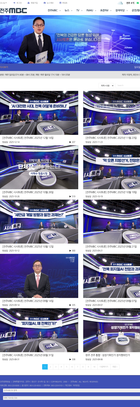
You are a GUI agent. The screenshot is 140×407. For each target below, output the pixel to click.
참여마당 (121, 10)
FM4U (91, 10)
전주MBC (54, 10)
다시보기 (4, 67)
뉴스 (69, 10)
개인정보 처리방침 (72, 385)
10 (94, 367)
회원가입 (33, 3)
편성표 (63, 3)
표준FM (106, 10)
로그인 (19, 3)
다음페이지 (104, 367)
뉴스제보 (48, 3)
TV (79, 10)
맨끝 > (115, 367)
